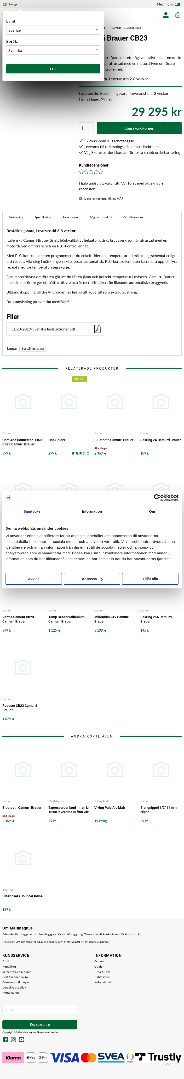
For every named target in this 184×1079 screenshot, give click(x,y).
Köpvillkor (9, 966)
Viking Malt (101, 801)
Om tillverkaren (133, 217)
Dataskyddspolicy (14, 987)
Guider (99, 966)
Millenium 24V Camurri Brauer (111, 619)
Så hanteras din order (16, 972)
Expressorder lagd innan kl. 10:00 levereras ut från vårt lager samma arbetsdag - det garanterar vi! (69, 810)
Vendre (54, 1032)
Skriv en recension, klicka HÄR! (102, 199)
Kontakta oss (11, 992)
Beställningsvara (33, 348)
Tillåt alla (150, 579)
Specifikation (42, 217)
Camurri (7, 433)
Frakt (5, 961)
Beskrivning (15, 217)
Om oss (99, 961)
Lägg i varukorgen (139, 128)
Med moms (168, 5)
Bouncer (7, 889)
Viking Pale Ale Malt (109, 807)
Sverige (13, 4)
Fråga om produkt (101, 217)
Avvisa (34, 579)
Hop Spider (56, 440)
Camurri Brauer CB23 (126, 27)
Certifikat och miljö (15, 977)
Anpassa (92, 579)
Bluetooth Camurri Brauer (113, 440)
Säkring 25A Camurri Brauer (156, 619)
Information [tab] (92, 511)
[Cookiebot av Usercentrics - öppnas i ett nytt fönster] (157, 497)
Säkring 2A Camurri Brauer (160, 440)
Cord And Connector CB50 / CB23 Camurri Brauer (23, 442)
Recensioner (70, 217)
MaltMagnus (56, 801)
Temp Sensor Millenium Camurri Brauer (66, 619)
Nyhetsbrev (101, 977)
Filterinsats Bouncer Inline (22, 896)
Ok (53, 68)
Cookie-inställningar (15, 982)
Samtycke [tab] (31, 511)
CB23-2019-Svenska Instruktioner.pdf (57, 329)
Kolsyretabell (103, 982)
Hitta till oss (102, 972)
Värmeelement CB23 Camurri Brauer (18, 619)
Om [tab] (152, 511)
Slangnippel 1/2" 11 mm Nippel (158, 810)
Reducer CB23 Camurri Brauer (19, 708)
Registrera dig (40, 1024)
